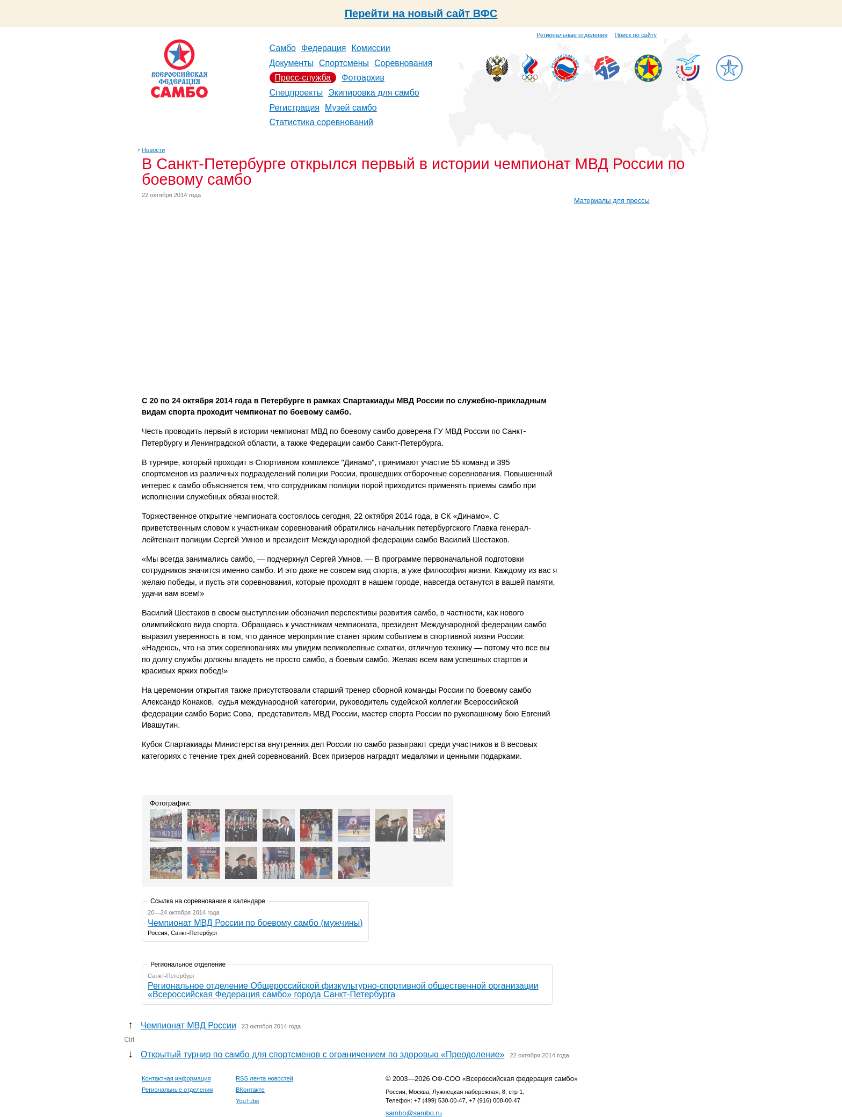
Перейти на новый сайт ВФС (421, 13)
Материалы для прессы (612, 201)
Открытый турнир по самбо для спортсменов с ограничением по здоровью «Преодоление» (322, 1054)
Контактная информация (176, 1078)
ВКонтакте (250, 1089)
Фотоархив (363, 77)
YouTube (247, 1101)
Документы (292, 63)
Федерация (323, 48)
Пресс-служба (303, 77)
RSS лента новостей (264, 1078)
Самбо (283, 48)
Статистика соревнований (322, 122)
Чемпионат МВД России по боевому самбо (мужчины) (255, 922)
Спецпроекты (296, 92)
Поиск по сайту (636, 35)
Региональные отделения (571, 35)
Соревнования (403, 63)
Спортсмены (344, 63)
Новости (153, 150)
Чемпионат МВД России (188, 1025)
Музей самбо (351, 107)
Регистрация (295, 107)
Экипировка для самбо (373, 92)
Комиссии (371, 48)
